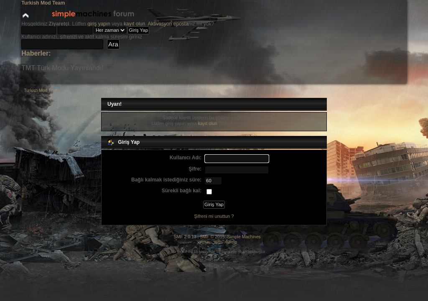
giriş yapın (98, 24)
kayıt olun (134, 24)
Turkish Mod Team (43, 3)
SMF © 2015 (212, 236)
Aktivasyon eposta (168, 24)
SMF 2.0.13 (184, 236)
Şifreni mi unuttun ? (214, 216)
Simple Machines (244, 236)
